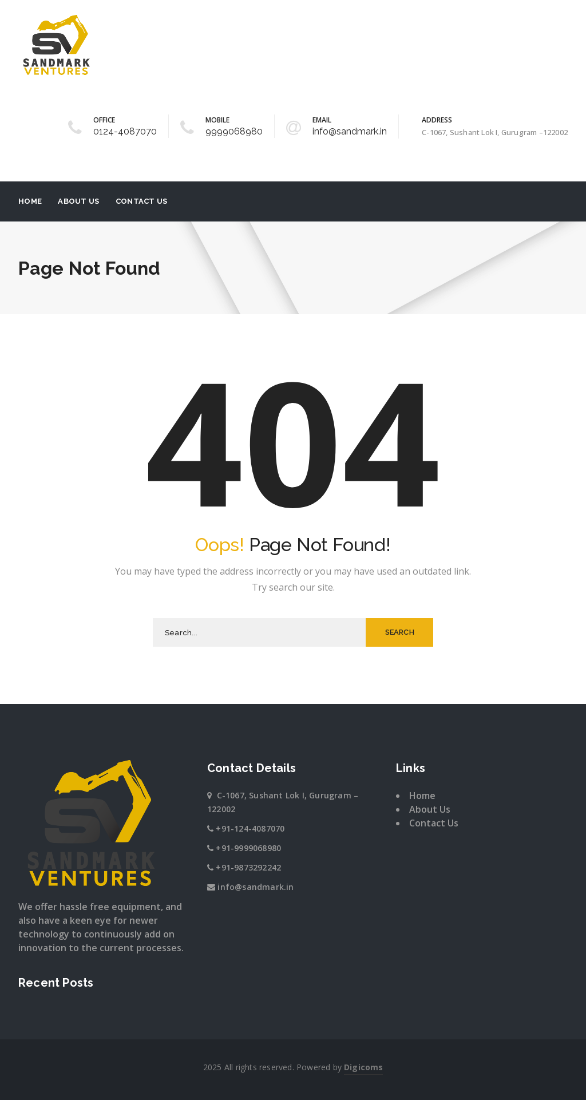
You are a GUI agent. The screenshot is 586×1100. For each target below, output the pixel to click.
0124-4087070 (125, 131)
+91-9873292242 (248, 867)
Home (30, 201)
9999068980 (234, 131)
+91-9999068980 (248, 847)
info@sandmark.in (349, 131)
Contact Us (142, 201)
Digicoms (363, 1067)
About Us (78, 201)
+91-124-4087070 (250, 828)
